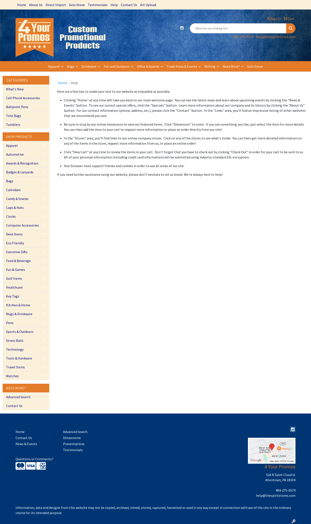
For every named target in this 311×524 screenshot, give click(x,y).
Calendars (13, 190)
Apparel (54, 66)
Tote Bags (13, 115)
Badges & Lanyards (19, 172)
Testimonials (98, 5)
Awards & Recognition (22, 163)
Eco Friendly (15, 243)
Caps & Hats (15, 207)
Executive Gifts (16, 252)
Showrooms (72, 438)
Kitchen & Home (18, 305)
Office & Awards (148, 66)
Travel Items (15, 367)
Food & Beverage (18, 261)
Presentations (73, 444)
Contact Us (129, 5)
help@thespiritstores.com (275, 37)
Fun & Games (15, 269)
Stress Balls (15, 340)
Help (114, 5)
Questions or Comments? (34, 459)
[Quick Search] (238, 28)
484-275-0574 (243, 37)
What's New (15, 89)
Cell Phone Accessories (23, 98)
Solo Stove (77, 5)
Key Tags (12, 296)
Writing (210, 66)
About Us (36, 5)
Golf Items (14, 278)
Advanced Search (18, 397)
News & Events (26, 444)
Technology (15, 349)
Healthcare (14, 287)
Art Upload (148, 5)
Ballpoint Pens (17, 107)
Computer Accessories (22, 225)
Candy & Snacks (17, 198)
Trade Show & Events (182, 66)
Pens (9, 323)
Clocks (11, 216)
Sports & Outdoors (19, 331)
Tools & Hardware (19, 358)
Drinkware (89, 66)
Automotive (15, 154)
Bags (70, 66)
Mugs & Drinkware (19, 314)
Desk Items (14, 234)
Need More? (231, 66)
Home (21, 5)
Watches (12, 376)
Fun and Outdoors (117, 66)
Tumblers (13, 124)
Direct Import (56, 5)
